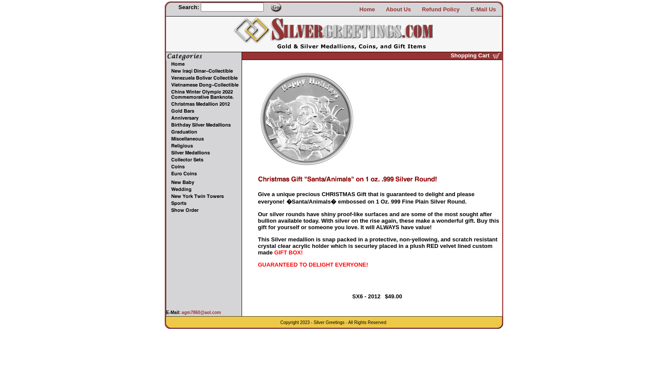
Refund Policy (441, 9)
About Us (398, 9)
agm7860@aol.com (200, 312)
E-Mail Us (483, 9)
